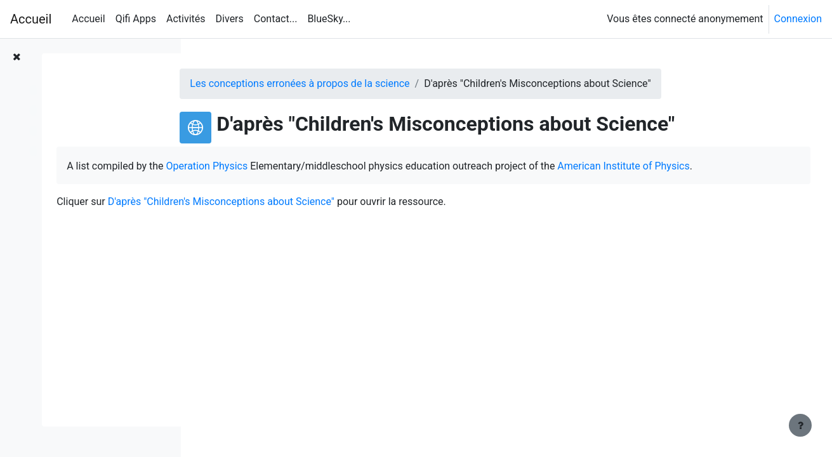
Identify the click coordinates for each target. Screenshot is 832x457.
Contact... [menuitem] (276, 19)
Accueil (30, 19)
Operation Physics (356, 166)
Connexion (798, 19)
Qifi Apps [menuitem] (136, 19)
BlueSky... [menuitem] (328, 19)
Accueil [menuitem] (88, 19)
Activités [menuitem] (186, 19)
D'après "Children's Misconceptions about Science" (369, 219)
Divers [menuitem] (230, 19)
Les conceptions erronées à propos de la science (362, 83)
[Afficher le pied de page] (800, 425)
